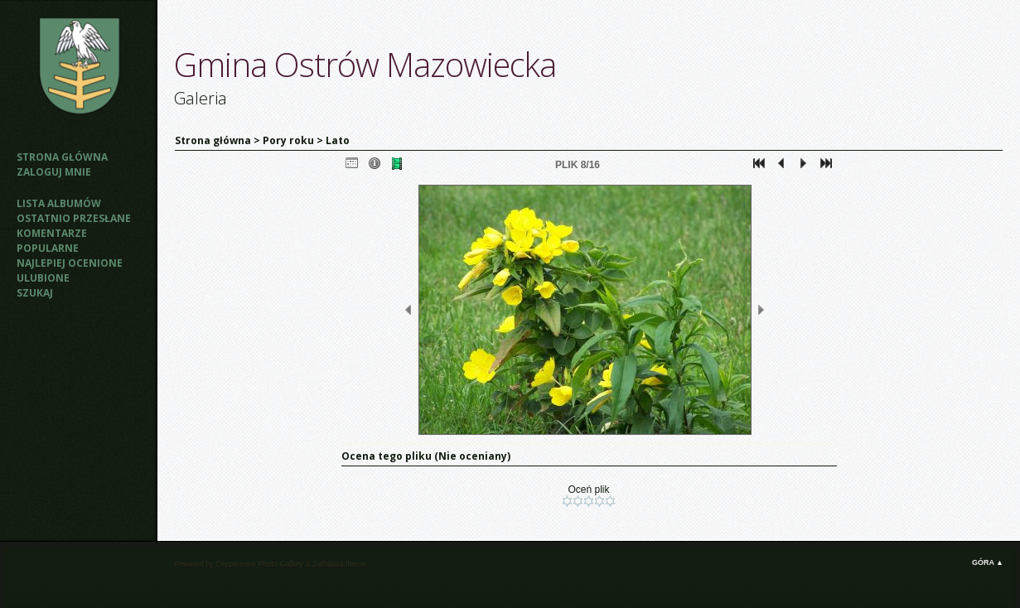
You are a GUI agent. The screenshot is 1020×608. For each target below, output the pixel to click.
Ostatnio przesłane (74, 218)
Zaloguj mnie (54, 172)
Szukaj (35, 293)
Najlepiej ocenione (70, 263)
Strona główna (62, 157)
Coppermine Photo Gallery (259, 564)
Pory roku (288, 140)
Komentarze (52, 233)
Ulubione (43, 278)
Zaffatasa (327, 564)
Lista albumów (59, 203)
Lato (338, 140)
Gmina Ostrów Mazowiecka (365, 64)
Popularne (48, 248)
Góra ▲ (987, 562)
